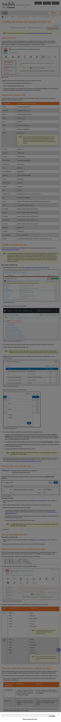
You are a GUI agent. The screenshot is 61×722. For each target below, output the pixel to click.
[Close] (58, 714)
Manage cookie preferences (30, 719)
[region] (30, 717)
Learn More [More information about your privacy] (52, 716)
